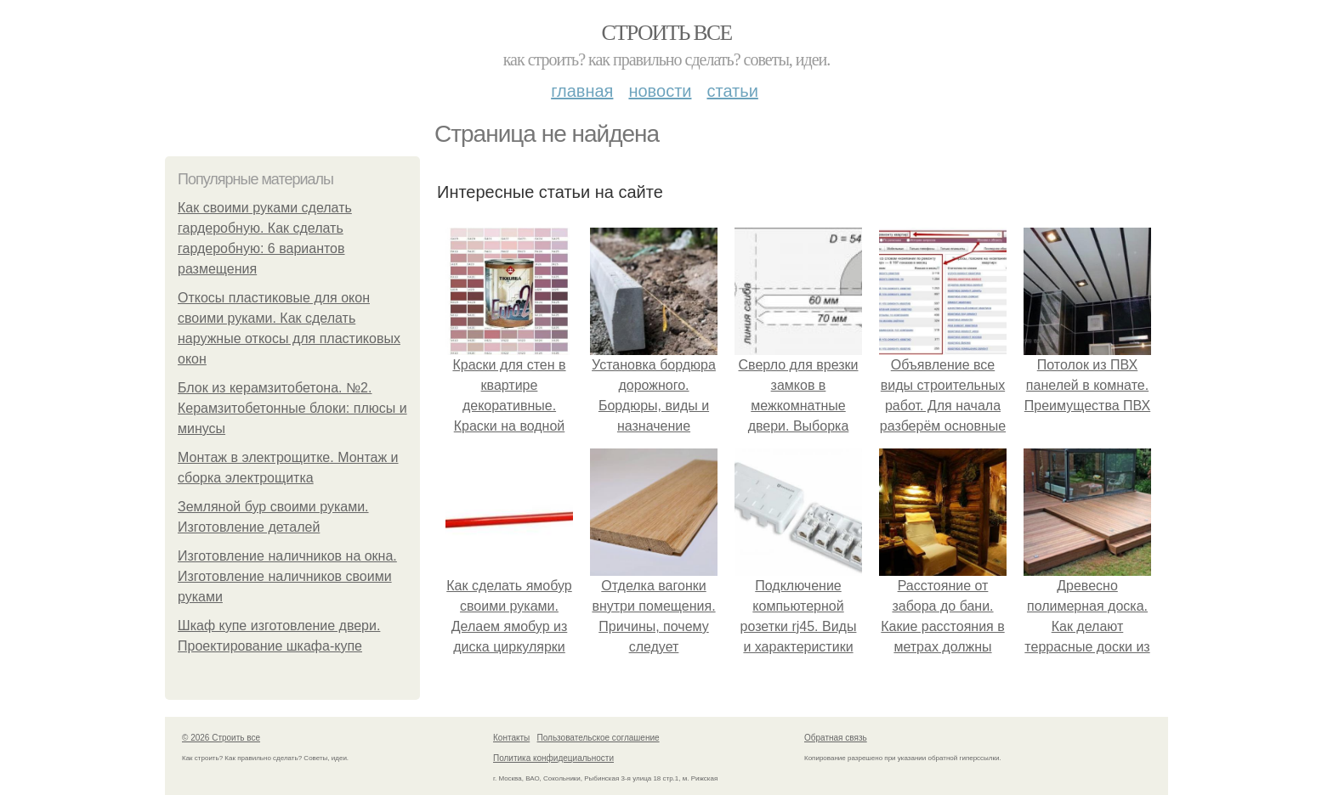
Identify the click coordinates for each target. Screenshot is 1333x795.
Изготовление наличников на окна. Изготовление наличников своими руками (287, 576)
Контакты (511, 737)
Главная (582, 91)
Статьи (731, 91)
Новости (659, 91)
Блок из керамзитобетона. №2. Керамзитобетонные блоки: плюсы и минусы (292, 408)
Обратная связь (835, 737)
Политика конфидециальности (553, 758)
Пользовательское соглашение (598, 737)
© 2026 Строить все (221, 737)
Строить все (666, 32)
